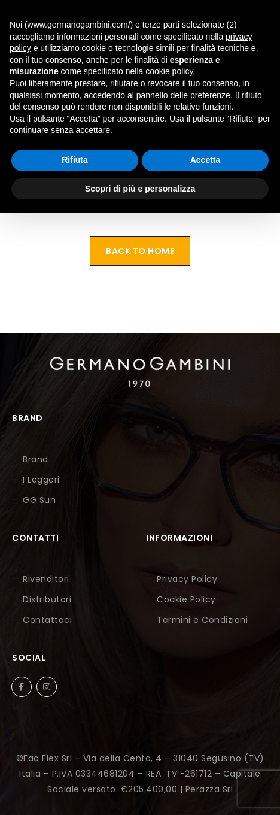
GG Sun (39, 500)
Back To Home (140, 251)
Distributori (47, 599)
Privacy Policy (187, 579)
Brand (35, 459)
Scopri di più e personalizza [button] (140, 188)
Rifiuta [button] (75, 160)
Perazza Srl (209, 789)
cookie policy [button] (169, 71)
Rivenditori (46, 579)
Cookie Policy (186, 599)
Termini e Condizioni (202, 620)
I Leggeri (41, 480)
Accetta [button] (205, 160)
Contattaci (47, 620)
